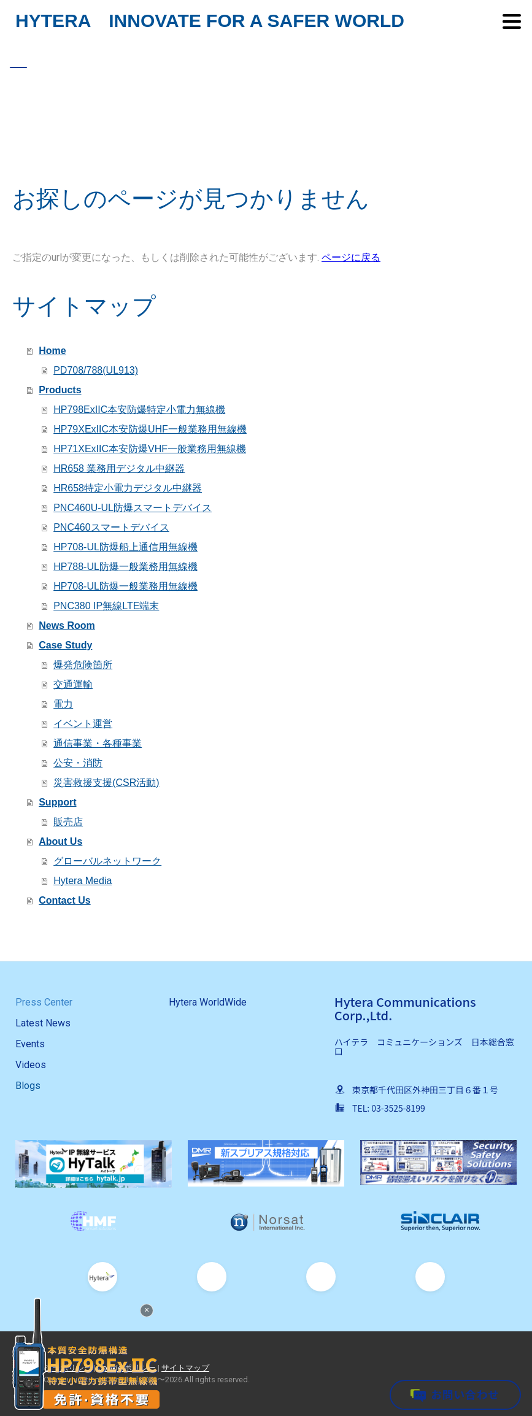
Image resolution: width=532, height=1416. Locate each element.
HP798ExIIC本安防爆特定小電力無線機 (139, 409)
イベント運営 (82, 723)
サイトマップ (185, 1367)
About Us (60, 841)
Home (52, 350)
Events (30, 1044)
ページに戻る (351, 257)
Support (57, 802)
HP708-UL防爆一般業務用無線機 (125, 586)
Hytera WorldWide (208, 1002)
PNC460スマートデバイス (111, 527)
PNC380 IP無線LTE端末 (106, 606)
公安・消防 (77, 763)
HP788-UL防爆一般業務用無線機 (125, 566)
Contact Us (64, 900)
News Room (67, 625)
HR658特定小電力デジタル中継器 (127, 488)
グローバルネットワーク (107, 861)
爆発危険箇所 (82, 665)
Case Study (65, 645)
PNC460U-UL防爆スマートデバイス (132, 507)
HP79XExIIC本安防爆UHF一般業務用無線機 (150, 429)
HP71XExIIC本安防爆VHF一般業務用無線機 (149, 449)
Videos (30, 1065)
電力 (63, 704)
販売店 (68, 822)
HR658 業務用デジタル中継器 (119, 468)
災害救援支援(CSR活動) (106, 782)
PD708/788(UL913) (95, 370)
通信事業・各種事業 (97, 743)
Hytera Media (82, 880)
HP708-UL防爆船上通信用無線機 (125, 547)
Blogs (27, 1085)
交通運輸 (73, 684)
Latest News (43, 1023)
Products (60, 390)
